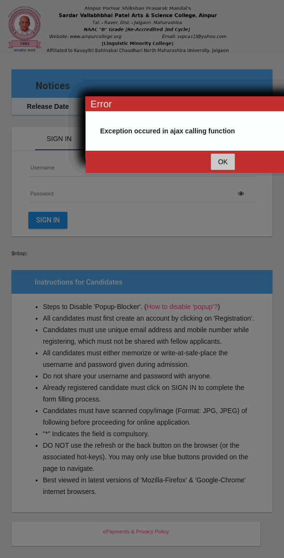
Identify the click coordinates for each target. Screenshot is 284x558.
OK (223, 162)
